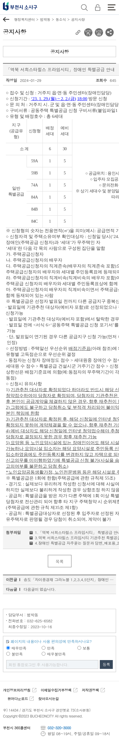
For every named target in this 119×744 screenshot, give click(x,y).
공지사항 (78, 19)
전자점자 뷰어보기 (88, 32)
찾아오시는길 (48, 698)
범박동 (45, 19)
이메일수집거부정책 (56, 689)
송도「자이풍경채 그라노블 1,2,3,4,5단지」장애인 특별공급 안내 (69, 579)
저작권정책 (90, 689)
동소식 (61, 19)
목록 (59, 561)
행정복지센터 (24, 19)
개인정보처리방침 (16, 689)
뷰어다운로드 (17, 698)
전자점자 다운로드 (99, 32)
